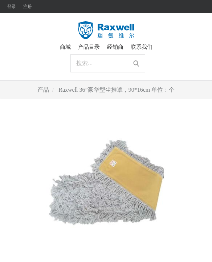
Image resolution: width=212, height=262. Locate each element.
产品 (43, 90)
